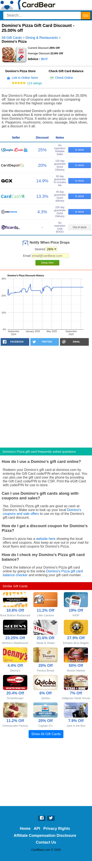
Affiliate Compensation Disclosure (45, 835)
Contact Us (46, 842)
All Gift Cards (12, 37)
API (37, 828)
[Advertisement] (46, 395)
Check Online (64, 77)
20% (42, 165)
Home (25, 828)
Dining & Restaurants (42, 37)
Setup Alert (47, 262)
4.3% (42, 211)
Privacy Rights (56, 828)
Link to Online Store (25, 77)
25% (42, 149)
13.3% (42, 196)
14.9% (42, 180)
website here (45, 539)
